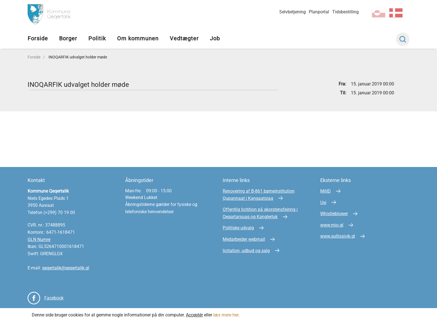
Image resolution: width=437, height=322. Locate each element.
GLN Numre (39, 239)
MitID (325, 191)
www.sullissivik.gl (337, 236)
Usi (323, 202)
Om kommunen (138, 38)
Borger (68, 38)
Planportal (319, 11)
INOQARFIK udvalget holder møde (77, 57)
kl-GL (378, 12)
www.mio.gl (331, 225)
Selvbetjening (292, 11)
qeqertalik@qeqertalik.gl (65, 268)
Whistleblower (334, 213)
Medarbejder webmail (244, 239)
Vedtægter (184, 38)
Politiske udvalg (238, 227)
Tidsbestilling (345, 11)
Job (215, 38)
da (395, 12)
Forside (38, 38)
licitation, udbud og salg (246, 250)
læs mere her (225, 315)
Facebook (54, 298)
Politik (97, 38)
